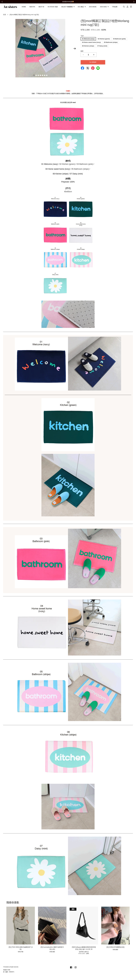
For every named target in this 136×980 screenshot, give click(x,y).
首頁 (4, 15)
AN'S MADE (92, 7)
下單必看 (114, 7)
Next (74, 49)
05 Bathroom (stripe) (111, 43)
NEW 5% (32, 7)
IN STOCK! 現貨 (53, 7)
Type (82, 36)
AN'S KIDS (104, 7)
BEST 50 (41, 7)
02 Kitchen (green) (104, 39)
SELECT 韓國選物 (68, 7)
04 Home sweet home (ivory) (91, 43)
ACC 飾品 (82, 7)
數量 (82, 52)
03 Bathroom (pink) (119, 39)
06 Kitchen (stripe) (88, 46)
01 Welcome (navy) (88, 39)
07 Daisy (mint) (102, 46)
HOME (24, 7)
